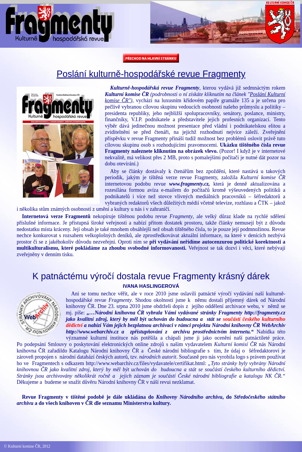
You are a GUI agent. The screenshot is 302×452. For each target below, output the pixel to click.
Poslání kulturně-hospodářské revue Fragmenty (151, 74)
